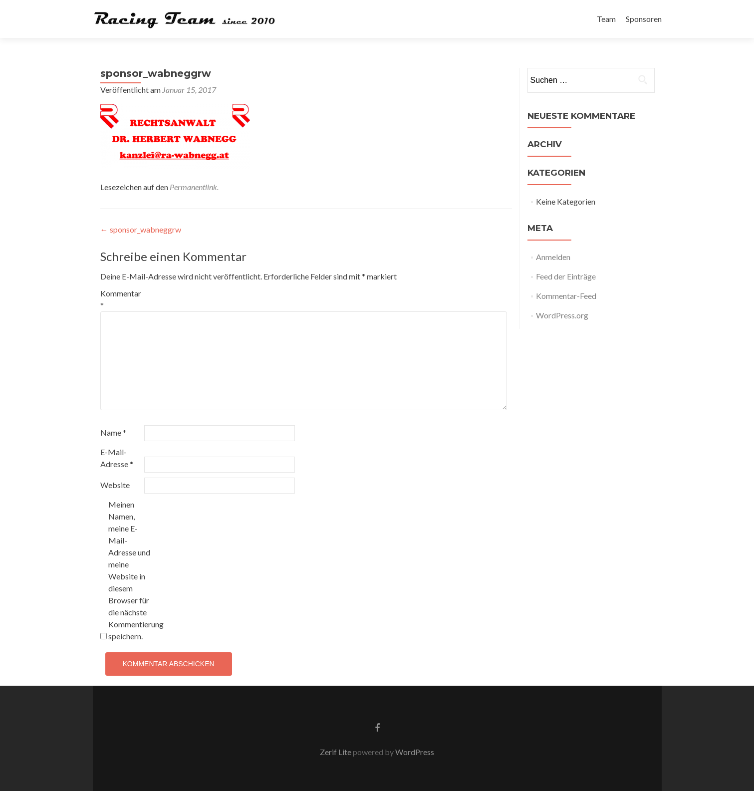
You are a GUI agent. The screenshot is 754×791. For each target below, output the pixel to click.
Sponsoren (644, 18)
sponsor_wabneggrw (140, 229)
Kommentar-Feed (566, 295)
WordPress (414, 752)
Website (115, 485)
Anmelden (553, 257)
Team (606, 18)
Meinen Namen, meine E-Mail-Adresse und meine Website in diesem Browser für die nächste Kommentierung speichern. (129, 570)
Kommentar (120, 299)
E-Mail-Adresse (116, 458)
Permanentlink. (194, 187)
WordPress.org (562, 315)
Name (113, 432)
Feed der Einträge (566, 276)
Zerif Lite (336, 752)
